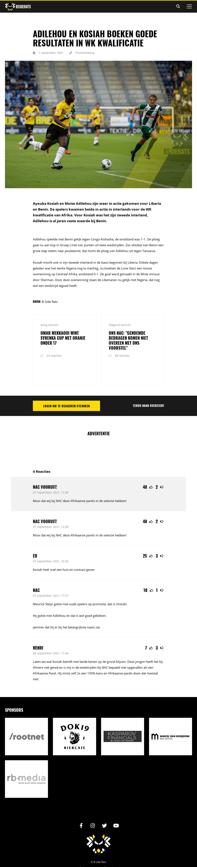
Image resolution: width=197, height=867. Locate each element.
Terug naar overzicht (148, 386)
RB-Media (120, 854)
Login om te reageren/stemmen (66, 386)
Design (92, 854)
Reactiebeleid (112, 848)
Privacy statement (90, 848)
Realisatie (79, 854)
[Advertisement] (108, 430)
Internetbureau (105, 854)
